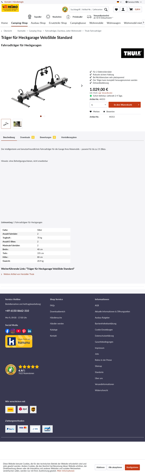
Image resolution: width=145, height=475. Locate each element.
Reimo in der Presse (103, 360)
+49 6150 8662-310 (17, 310)
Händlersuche (56, 317)
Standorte (99, 372)
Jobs (97, 354)
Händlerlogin (18, 2)
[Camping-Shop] (19, 23)
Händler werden (57, 323)
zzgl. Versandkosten (105, 93)
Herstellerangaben (69, 137)
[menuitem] (89, 9)
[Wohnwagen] (114, 23)
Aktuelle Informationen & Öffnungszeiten (112, 311)
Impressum (99, 348)
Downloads (27, 137)
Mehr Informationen (65, 471)
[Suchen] (106, 9)
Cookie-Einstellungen (104, 329)
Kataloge (53, 329)
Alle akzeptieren (115, 467)
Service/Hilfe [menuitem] (133, 2)
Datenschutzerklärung (104, 336)
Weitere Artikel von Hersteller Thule (17, 274)
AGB (97, 305)
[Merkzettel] (116, 9)
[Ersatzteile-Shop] (58, 23)
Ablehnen (100, 467)
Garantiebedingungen (104, 342)
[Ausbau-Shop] (38, 23)
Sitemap (98, 366)
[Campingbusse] (78, 23)
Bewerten (109, 111)
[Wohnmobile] (96, 23)
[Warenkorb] (135, 9)
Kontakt (7, 2)
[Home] (4, 23)
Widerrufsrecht (101, 390)
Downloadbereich (57, 311)
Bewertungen (48, 137)
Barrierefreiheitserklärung (105, 323)
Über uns (99, 378)
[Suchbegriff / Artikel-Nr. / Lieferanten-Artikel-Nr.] (89, 9)
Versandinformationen (104, 384)
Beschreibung (9, 137)
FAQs (52, 305)
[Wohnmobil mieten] (134, 23)
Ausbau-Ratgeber (102, 317)
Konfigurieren (132, 467)
